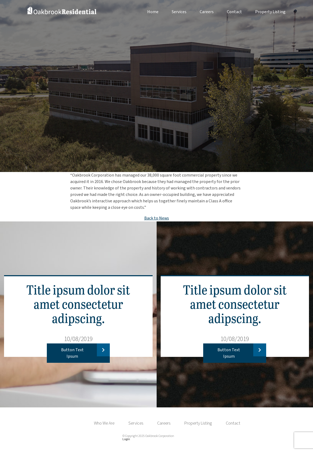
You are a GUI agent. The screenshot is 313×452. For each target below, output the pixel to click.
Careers (207, 12)
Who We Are (104, 423)
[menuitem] (146, 11)
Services (179, 12)
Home (153, 12)
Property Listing (270, 12)
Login (126, 439)
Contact (234, 12)
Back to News (156, 218)
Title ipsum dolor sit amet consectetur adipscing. (78, 303)
